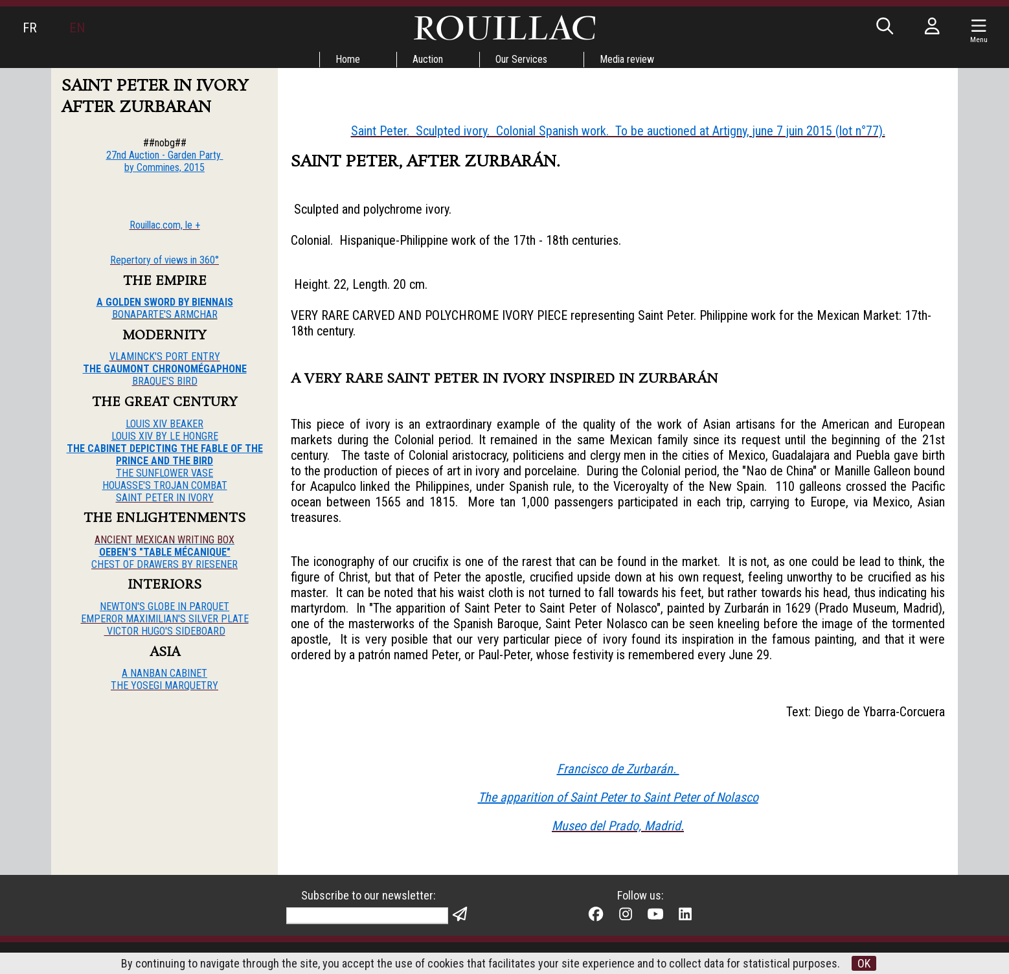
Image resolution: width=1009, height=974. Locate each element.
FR (30, 28)
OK (863, 963)
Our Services (521, 59)
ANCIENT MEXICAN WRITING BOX (164, 540)
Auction (428, 59)
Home (347, 59)
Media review (627, 59)
